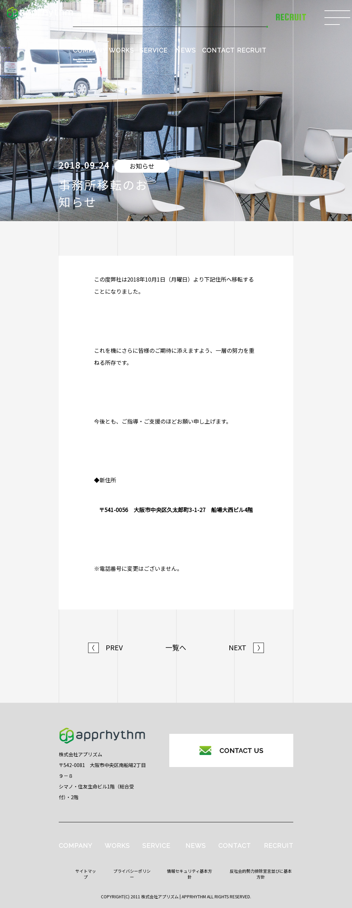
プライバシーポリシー (132, 874)
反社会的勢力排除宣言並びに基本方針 (261, 874)
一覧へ (175, 647)
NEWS (185, 50)
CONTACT (218, 50)
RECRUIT (251, 50)
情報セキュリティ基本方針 (189, 874)
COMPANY (89, 50)
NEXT (246, 647)
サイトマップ (85, 874)
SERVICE (154, 50)
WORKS (121, 50)
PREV (105, 647)
